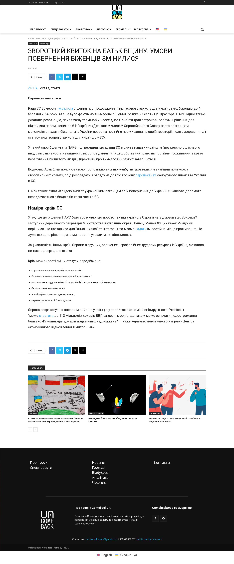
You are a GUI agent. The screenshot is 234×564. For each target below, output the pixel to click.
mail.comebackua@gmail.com (101, 539)
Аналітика (41, 38)
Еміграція (33, 413)
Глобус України (96, 413)
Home (31, 38)
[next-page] (35, 429)
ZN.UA (33, 88)
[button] (202, 29)
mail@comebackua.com (149, 539)
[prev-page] (30, 429)
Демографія (54, 38)
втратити (46, 316)
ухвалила (65, 108)
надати (140, 229)
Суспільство (155, 413)
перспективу (145, 175)
